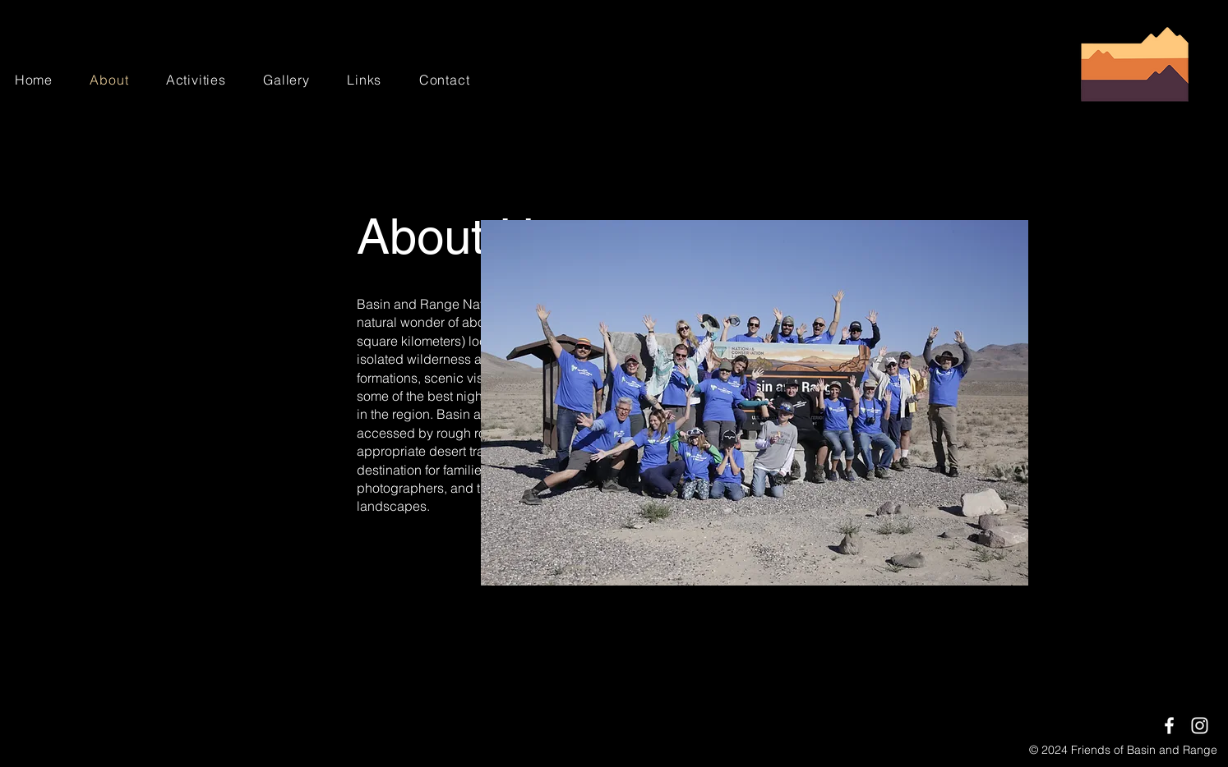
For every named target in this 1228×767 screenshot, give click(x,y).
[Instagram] (1200, 725)
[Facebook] (1169, 725)
